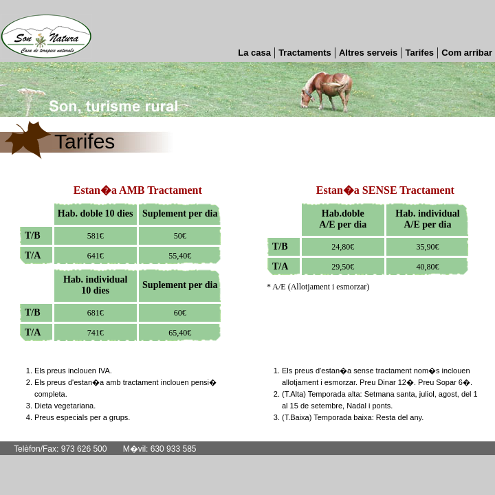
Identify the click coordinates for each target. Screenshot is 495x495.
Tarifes (419, 52)
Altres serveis (368, 52)
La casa (254, 52)
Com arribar (466, 52)
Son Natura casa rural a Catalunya (46, 26)
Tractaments (304, 52)
